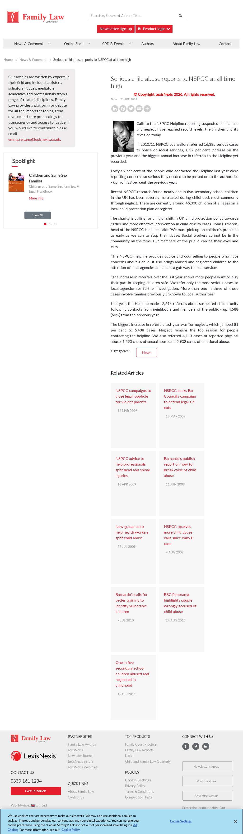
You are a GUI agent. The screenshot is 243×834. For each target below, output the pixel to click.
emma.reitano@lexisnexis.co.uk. (34, 139)
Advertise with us (206, 796)
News (146, 352)
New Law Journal (80, 756)
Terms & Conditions (139, 791)
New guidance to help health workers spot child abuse (132, 532)
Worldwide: (29, 805)
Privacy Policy (135, 786)
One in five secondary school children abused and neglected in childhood (132, 673)
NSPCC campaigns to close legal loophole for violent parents (133, 396)
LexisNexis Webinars (83, 767)
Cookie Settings (138, 780)
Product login (154, 28)
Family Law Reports (139, 750)
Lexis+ (129, 756)
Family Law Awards (82, 744)
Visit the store (206, 781)
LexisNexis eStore (80, 761)
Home (8, 60)
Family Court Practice (140, 744)
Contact (225, 43)
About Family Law (186, 43)
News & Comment (33, 60)
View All (38, 215)
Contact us (76, 797)
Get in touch (35, 791)
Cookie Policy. (70, 831)
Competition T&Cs (138, 797)
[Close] (235, 823)
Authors (147, 43)
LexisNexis (75, 750)
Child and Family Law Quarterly (148, 761)
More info (36, 198)
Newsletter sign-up (116, 28)
